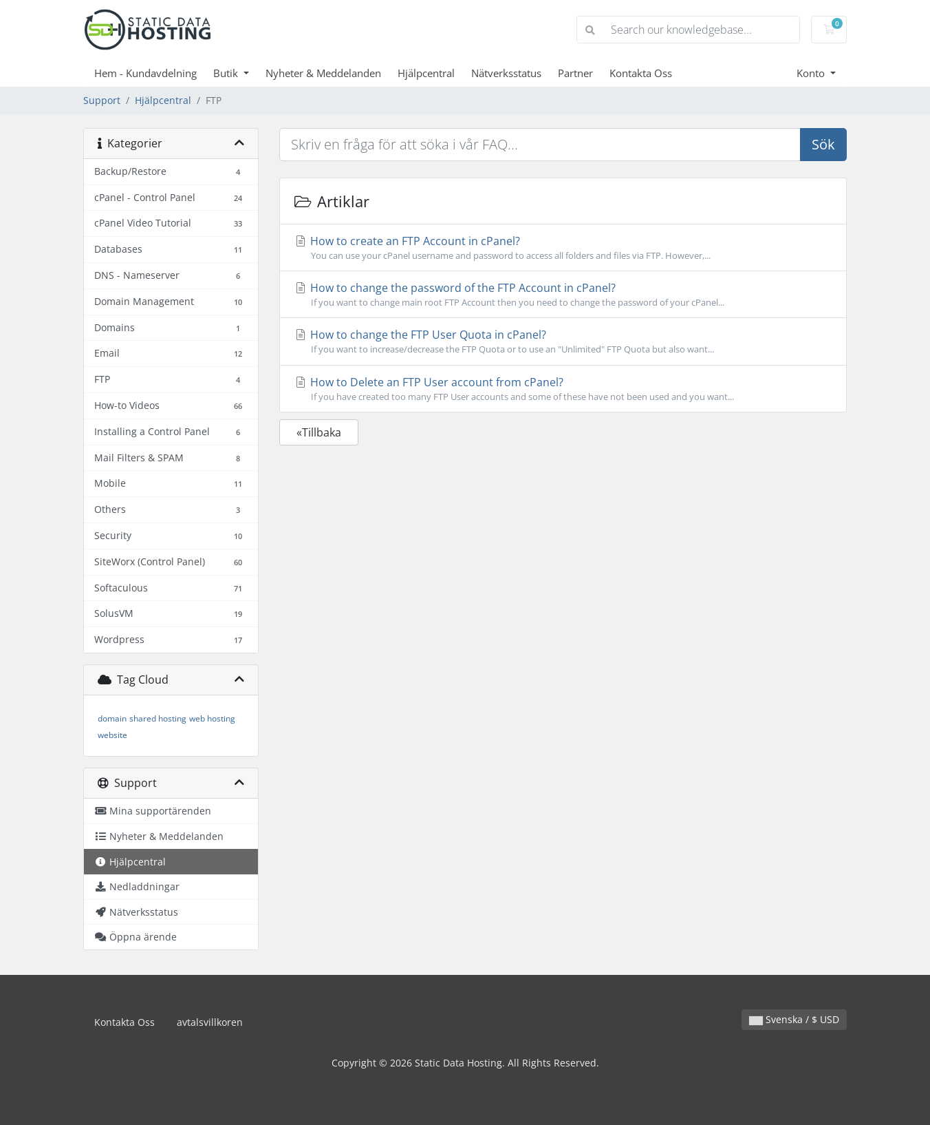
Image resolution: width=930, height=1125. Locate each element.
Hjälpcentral (426, 73)
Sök (823, 144)
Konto (812, 73)
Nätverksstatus (506, 73)
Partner (575, 73)
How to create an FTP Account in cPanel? (563, 247)
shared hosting (157, 718)
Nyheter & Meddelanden (323, 73)
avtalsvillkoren (210, 1022)
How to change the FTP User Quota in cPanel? (563, 341)
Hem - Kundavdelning (145, 73)
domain (112, 718)
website (112, 735)
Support (101, 100)
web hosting (212, 718)
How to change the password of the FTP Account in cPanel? (563, 294)
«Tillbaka (318, 432)
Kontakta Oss (640, 73)
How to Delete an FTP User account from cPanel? (563, 389)
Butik (227, 73)
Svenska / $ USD (794, 1019)
